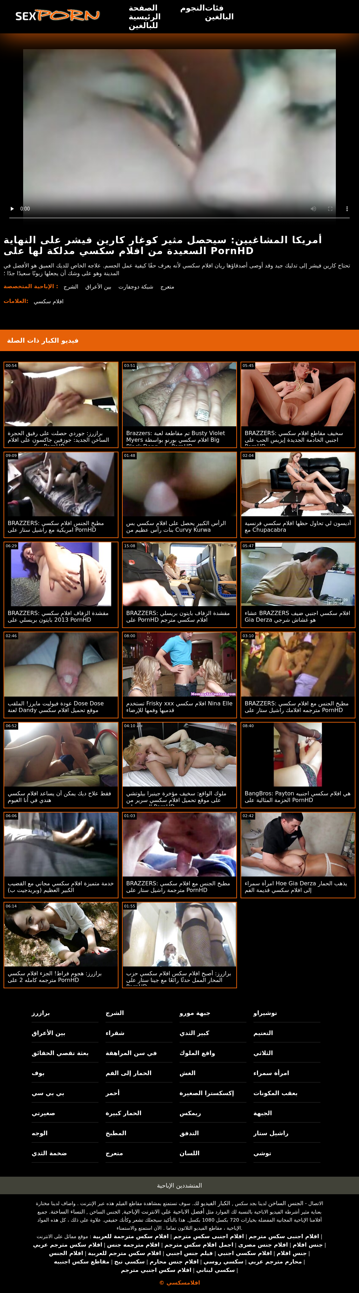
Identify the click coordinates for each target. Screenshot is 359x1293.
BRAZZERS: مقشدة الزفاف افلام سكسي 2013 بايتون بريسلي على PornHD (58, 616)
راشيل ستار (271, 1133)
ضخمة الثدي (49, 1153)
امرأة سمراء (271, 1073)
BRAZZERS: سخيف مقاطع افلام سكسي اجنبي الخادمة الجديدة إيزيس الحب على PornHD (294, 440)
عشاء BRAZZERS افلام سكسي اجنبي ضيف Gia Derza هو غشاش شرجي (297, 616)
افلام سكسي (49, 301)
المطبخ (116, 1133)
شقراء (115, 1032)
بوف (38, 1073)
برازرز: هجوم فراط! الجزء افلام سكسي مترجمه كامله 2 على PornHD (55, 976)
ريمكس (190, 1113)
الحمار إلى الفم (128, 1073)
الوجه (39, 1133)
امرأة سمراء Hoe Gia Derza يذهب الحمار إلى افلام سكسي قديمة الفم (296, 886)
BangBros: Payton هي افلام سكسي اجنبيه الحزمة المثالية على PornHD (298, 796)
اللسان (189, 1153)
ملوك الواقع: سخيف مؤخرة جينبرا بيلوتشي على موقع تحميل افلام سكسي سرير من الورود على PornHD (176, 800)
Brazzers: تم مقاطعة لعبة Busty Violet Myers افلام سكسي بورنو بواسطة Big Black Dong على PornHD (175, 440)
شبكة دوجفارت (136, 286)
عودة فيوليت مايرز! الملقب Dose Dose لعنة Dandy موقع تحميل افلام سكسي (56, 706)
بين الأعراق (99, 286)
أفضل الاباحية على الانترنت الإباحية (163, 1211)
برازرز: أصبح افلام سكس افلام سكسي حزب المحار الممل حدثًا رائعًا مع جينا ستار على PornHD (178, 980)
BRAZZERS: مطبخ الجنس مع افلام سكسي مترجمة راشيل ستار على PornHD (178, 886)
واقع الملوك (197, 1052)
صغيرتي (43, 1113)
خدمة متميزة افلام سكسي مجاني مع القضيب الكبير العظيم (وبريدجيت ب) (61, 886)
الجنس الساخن (286, 1203)
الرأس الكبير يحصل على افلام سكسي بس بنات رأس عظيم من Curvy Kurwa (176, 526)
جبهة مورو (195, 1012)
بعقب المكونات (275, 1093)
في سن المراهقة (131, 1052)
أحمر (113, 1093)
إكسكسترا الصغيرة (207, 1093)
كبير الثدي (194, 1032)
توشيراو (265, 1012)
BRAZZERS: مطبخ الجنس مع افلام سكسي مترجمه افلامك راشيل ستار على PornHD (297, 706)
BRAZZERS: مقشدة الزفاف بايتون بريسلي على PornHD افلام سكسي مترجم (178, 616)
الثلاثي (263, 1052)
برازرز (41, 1012)
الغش (188, 1073)
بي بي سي (48, 1093)
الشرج (71, 286)
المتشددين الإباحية (179, 1185)
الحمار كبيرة (123, 1113)
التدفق (189, 1133)
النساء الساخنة (67, 1211)
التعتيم (263, 1032)
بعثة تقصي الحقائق (60, 1052)
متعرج (169, 286)
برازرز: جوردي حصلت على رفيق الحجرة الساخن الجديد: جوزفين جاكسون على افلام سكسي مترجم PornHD (58, 440)
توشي (262, 1153)
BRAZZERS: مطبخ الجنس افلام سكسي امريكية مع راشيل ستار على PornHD (56, 526)
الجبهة (262, 1113)
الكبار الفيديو (215, 1203)
